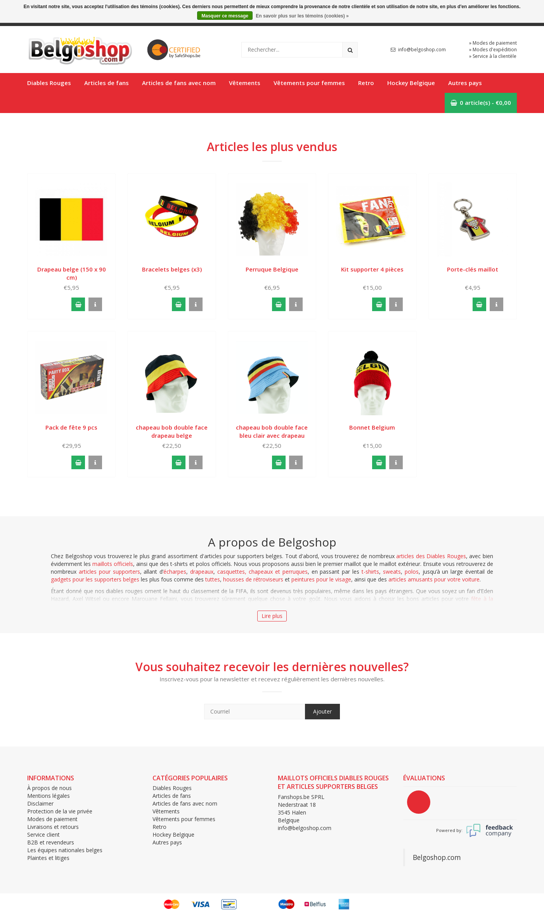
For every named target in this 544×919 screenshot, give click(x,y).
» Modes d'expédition (493, 49)
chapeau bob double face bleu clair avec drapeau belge (272, 431)
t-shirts (370, 571)
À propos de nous (49, 788)
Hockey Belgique (411, 83)
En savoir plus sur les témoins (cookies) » (302, 16)
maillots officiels (112, 563)
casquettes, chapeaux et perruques (262, 571)
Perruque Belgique (272, 269)
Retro (366, 83)
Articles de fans (106, 83)
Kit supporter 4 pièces (372, 269)
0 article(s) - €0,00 (480, 102)
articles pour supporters (109, 571)
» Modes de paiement (493, 43)
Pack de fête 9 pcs (71, 427)
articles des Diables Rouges (431, 556)
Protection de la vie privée (59, 811)
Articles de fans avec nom (179, 83)
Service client (43, 834)
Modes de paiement (52, 819)
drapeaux (201, 571)
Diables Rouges (49, 83)
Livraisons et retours (53, 826)
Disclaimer (40, 803)
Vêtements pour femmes (309, 83)
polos (412, 571)
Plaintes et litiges (48, 858)
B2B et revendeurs (50, 842)
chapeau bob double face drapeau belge (172, 431)
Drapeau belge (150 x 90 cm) (71, 273)
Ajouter (322, 711)
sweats (392, 571)
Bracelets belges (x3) (172, 269)
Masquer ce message (224, 16)
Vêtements (244, 83)
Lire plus (272, 616)
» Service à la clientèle (492, 56)
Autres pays (465, 83)
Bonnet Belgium (372, 427)
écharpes (174, 571)
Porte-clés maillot (472, 269)
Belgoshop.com (437, 857)
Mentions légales (48, 795)
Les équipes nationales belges (64, 850)
